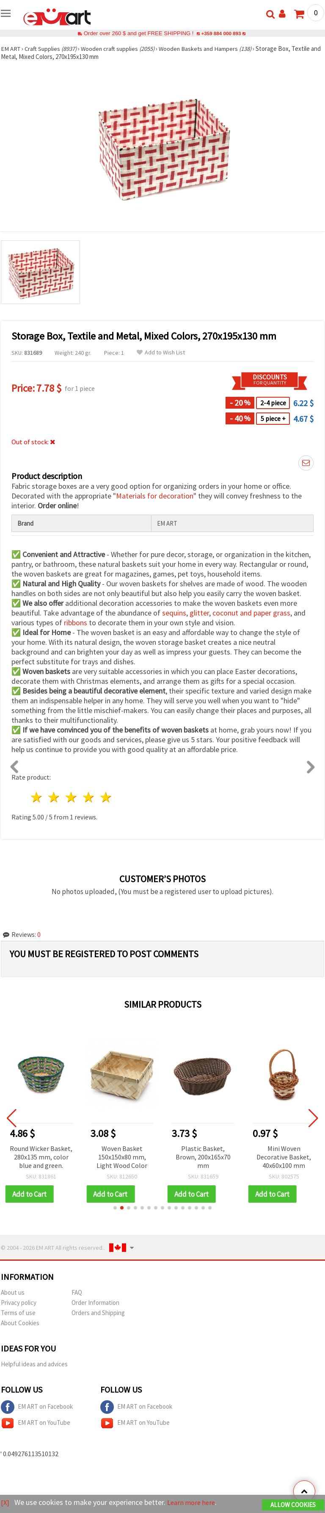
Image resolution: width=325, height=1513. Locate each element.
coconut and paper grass (251, 613)
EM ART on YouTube (35, 1423)
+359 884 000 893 (220, 33)
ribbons (75, 622)
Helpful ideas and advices (34, 1364)
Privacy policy (18, 1303)
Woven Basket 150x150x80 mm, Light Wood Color (121, 1157)
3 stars (71, 797)
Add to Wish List (161, 352)
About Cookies (20, 1323)
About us (13, 1293)
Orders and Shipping (98, 1313)
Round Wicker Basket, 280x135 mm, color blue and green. (41, 1157)
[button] (115, 1208)
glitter (199, 613)
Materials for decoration (154, 496)
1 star (37, 797)
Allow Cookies (293, 1505)
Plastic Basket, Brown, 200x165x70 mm (203, 1157)
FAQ (77, 1293)
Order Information (95, 1303)
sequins (174, 613)
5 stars (106, 797)
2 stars (54, 797)
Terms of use (18, 1313)
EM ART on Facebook (37, 1407)
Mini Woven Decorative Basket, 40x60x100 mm (283, 1157)
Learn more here (194, 1502)
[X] (5, 1502)
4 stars (88, 797)
